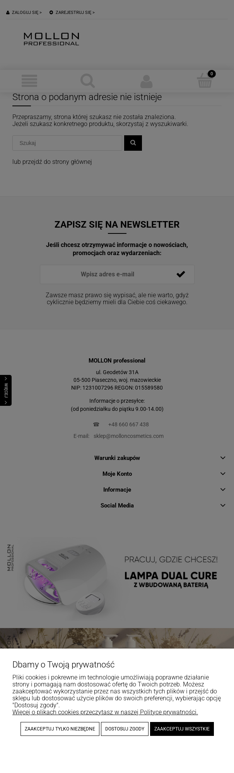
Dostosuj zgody (124, 729)
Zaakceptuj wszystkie (182, 729)
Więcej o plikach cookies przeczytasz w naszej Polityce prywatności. (105, 712)
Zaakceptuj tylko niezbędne (60, 729)
